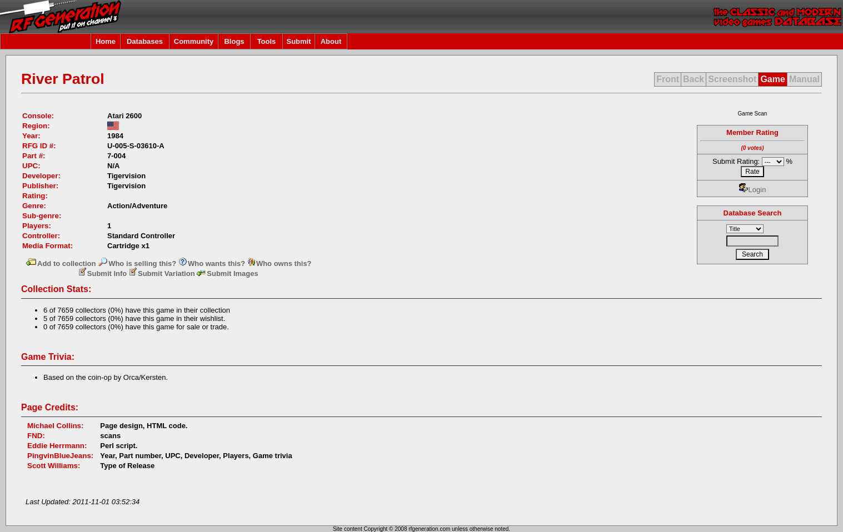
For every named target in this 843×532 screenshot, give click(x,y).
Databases (145, 41)
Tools (266, 41)
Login (752, 189)
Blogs (234, 41)
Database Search (753, 213)
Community (194, 41)
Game (772, 79)
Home (106, 41)
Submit (298, 41)
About (331, 41)
